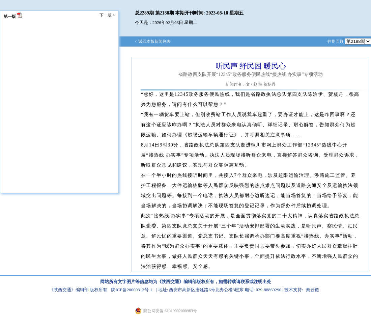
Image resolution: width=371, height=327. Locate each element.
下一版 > (107, 15)
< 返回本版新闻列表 (153, 41)
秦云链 (312, 289)
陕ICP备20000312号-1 (131, 289)
